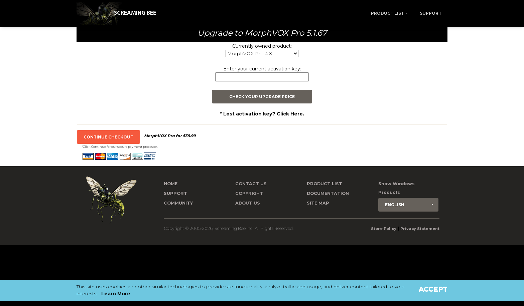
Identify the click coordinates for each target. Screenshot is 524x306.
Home (170, 183)
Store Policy (383, 228)
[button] (408, 205)
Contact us (251, 183)
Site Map (318, 203)
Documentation (328, 193)
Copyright (249, 193)
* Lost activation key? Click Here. (262, 114)
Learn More (115, 294)
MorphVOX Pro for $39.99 (169, 135)
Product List (387, 13)
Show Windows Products (396, 188)
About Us (247, 203)
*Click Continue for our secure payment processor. (120, 146)
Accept (433, 289)
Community (178, 203)
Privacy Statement (419, 228)
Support (430, 13)
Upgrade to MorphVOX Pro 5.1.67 (262, 33)
